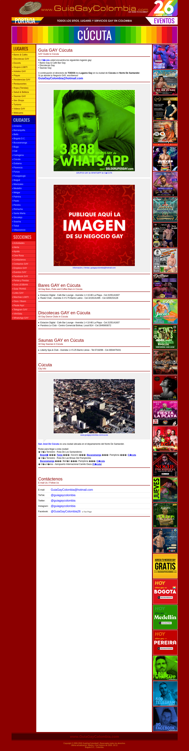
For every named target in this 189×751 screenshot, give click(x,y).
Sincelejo (17, 217)
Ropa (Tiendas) (20, 88)
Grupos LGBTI (20, 67)
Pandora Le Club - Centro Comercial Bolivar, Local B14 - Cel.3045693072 (75, 325)
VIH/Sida (17, 313)
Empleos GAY (19, 268)
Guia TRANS (19, 289)
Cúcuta (16, 159)
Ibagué (16, 180)
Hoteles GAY (19, 71)
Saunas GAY (19, 96)
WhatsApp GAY (20, 318)
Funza (16, 172)
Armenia (17, 126)
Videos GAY (18, 108)
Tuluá (15, 226)
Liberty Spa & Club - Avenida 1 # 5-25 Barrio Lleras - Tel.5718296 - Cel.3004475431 (80, 350)
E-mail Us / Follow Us (50, 479)
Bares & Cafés (20, 54)
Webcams (17, 113)
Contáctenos (19, 259)
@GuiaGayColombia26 (66, 511)
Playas (16, 75)
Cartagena (18, 155)
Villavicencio (18, 230)
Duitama (17, 163)
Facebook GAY (20, 276)
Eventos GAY (19, 272)
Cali (14, 151)
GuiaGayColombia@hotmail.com (72, 489)
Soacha (16, 221)
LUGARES (20, 48)
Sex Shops (18, 100)
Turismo (16, 104)
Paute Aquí (18, 305)
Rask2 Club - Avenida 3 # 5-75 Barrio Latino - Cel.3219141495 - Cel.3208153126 (79, 298)
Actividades (18, 243)
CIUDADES (21, 119)
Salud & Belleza (20, 92)
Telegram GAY (19, 309)
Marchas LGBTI (20, 297)
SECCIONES (21, 237)
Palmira (16, 196)
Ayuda (16, 251)
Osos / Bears (19, 301)
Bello (15, 134)
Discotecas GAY (20, 59)
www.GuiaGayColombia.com (94, 737)
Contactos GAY (20, 264)
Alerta (15, 247)
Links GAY (18, 293)
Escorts (16, 63)
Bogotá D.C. (18, 138)
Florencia (17, 167)
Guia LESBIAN (20, 284)
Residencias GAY (21, 79)
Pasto (15, 201)
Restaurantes (19, 84)
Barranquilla (18, 130)
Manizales (17, 184)
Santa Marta (18, 213)
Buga (15, 147)
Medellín (17, 188)
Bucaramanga (19, 142)
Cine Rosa (18, 255)
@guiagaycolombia (63, 495)
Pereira (16, 205)
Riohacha (17, 209)
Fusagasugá (19, 176)
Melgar (16, 192)
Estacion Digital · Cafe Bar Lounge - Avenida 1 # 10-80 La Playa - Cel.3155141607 (80, 295)
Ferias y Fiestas (20, 280)
